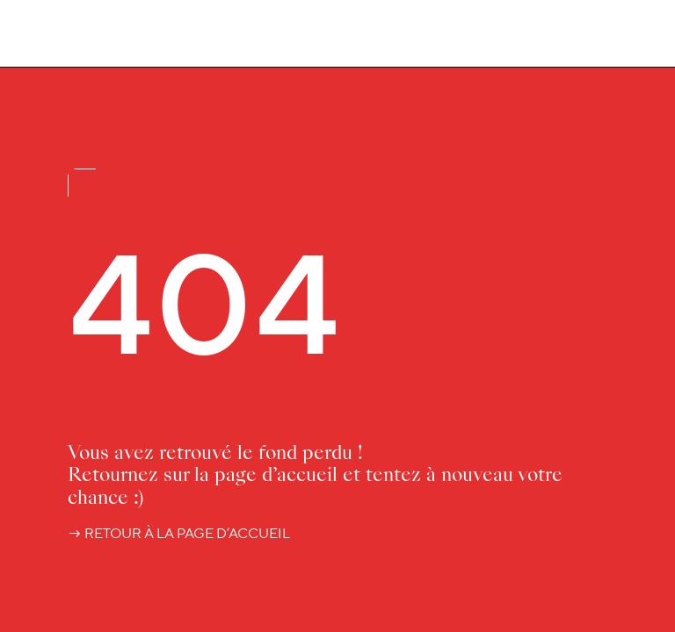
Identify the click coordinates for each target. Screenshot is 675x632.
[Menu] (631, 36)
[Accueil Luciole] (68, 32)
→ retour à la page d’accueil (179, 533)
